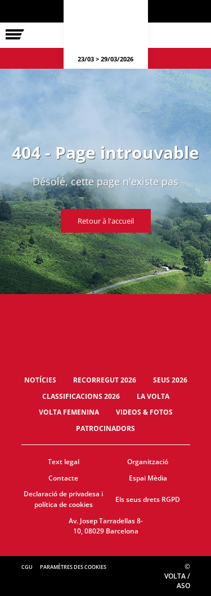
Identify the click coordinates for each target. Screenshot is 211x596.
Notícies (40, 380)
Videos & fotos (144, 412)
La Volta (153, 396)
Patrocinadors (105, 428)
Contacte (63, 478)
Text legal (63, 461)
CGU (27, 567)
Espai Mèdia (148, 478)
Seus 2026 (170, 380)
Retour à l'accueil (106, 221)
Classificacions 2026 (81, 396)
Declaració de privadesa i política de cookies (63, 499)
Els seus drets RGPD (147, 499)
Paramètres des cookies (73, 567)
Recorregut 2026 (104, 380)
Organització (147, 461)
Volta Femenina (69, 412)
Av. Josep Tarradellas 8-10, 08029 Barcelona (106, 526)
